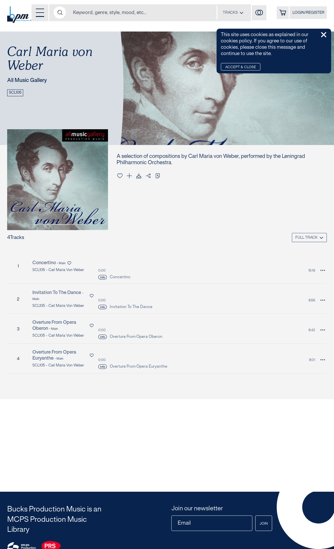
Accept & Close (242, 67)
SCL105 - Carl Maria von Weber (61, 270)
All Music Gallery (30, 81)
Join (262, 524)
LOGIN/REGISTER (305, 14)
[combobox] (223, 13)
